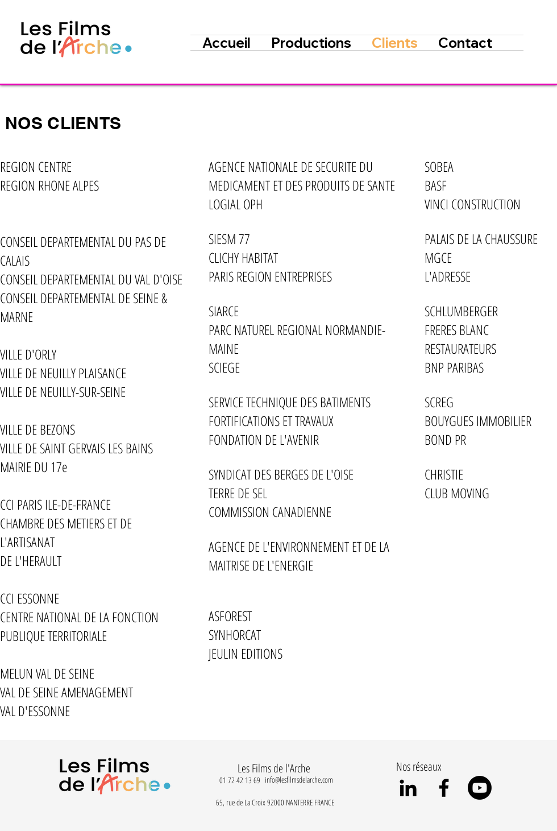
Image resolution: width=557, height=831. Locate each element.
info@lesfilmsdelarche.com (299, 779)
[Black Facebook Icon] (444, 788)
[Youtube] (480, 788)
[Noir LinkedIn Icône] (408, 788)
